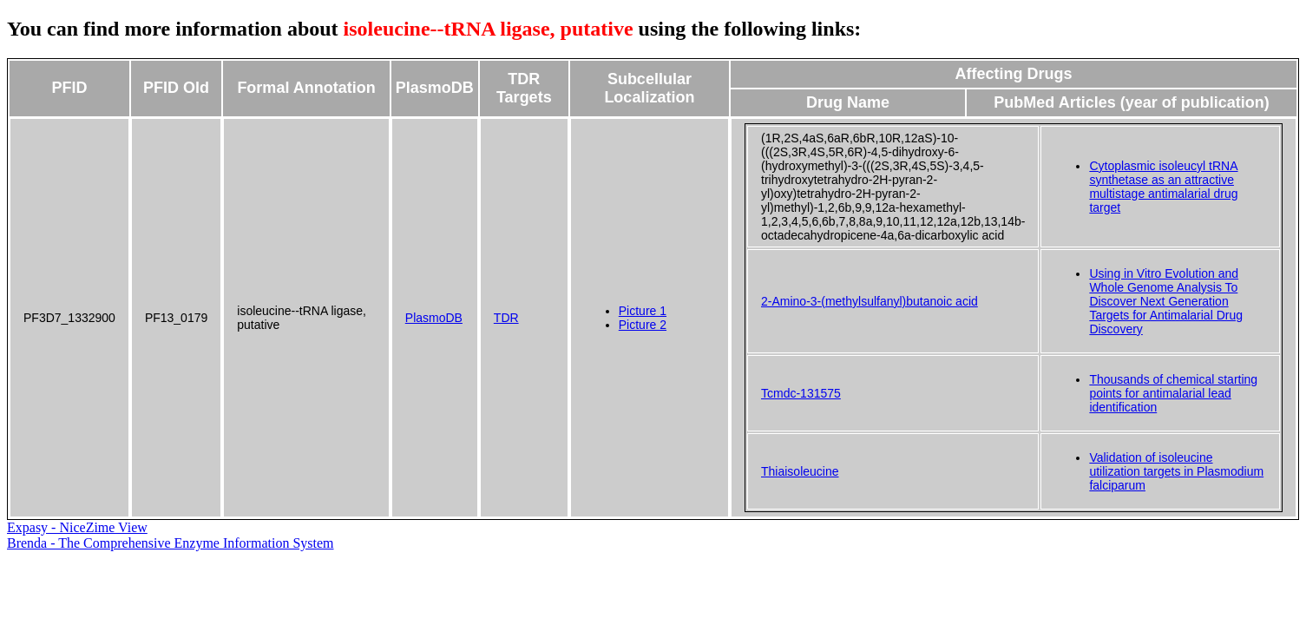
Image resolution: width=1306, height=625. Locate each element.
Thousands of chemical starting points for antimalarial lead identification (1173, 393)
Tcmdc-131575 (801, 393)
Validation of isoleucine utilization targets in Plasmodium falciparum (1176, 471)
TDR (506, 318)
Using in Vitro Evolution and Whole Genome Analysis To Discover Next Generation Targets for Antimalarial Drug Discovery (1166, 301)
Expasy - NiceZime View (77, 527)
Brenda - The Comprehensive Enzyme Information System (170, 543)
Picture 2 (642, 325)
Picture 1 (642, 311)
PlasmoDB (434, 318)
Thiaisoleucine (800, 471)
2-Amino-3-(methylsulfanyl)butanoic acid (869, 301)
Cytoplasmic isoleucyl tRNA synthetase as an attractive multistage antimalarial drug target (1163, 186)
